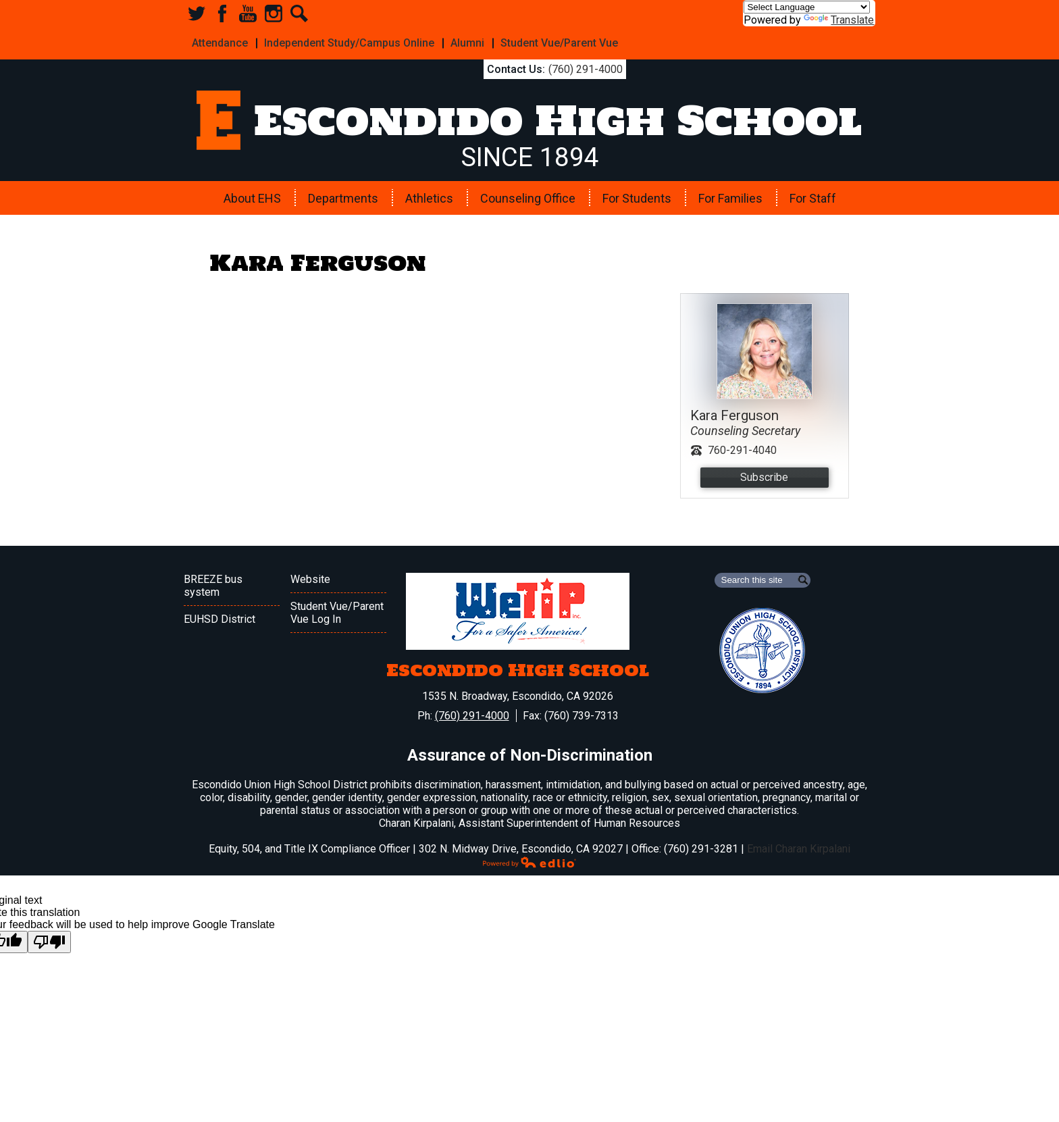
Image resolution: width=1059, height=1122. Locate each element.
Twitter (196, 13)
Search (299, 13)
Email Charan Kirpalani (798, 846)
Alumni (460, 41)
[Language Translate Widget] (807, 7)
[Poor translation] (49, 939)
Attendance (218, 41)
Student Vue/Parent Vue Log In (337, 610)
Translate (839, 20)
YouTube (248, 13)
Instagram (273, 13)
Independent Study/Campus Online (345, 41)
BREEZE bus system (213, 583)
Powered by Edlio (529, 859)
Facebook (222, 13)
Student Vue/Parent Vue (550, 41)
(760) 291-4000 (575, 66)
